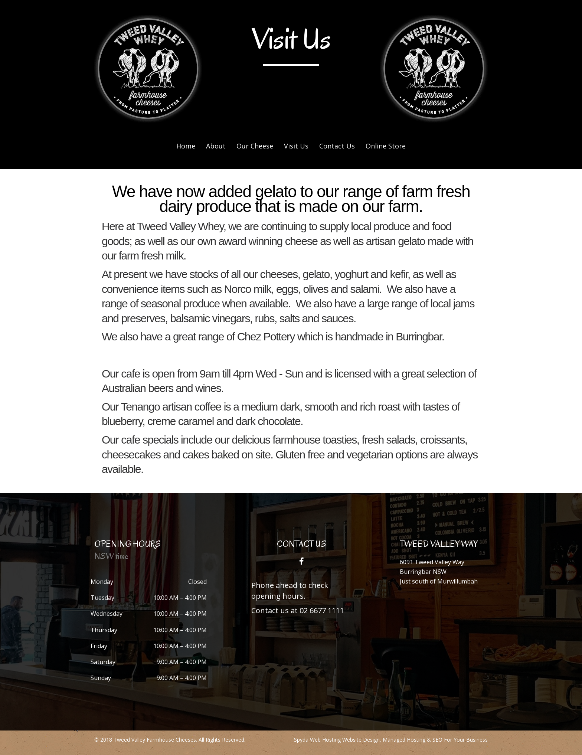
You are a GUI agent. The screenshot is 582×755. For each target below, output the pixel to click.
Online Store (386, 145)
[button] (301, 561)
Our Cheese (254, 145)
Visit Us (296, 145)
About (216, 145)
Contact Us (337, 145)
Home (185, 145)
